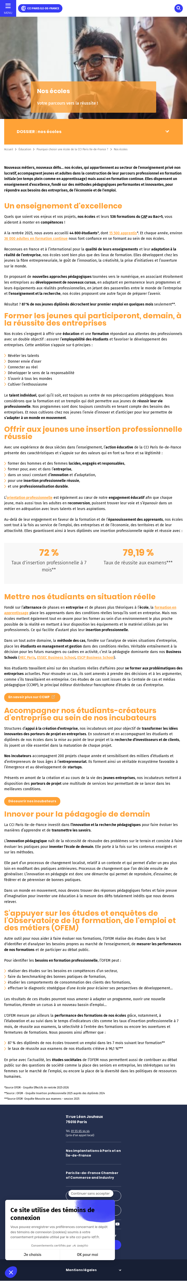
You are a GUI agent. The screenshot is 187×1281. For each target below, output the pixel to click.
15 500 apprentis (123, 233)
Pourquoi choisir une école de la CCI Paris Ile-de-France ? (72, 149)
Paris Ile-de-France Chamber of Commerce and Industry (92, 1175)
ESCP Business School (95, 657)
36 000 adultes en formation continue (36, 238)
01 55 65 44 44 (80, 1131)
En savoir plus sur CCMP (32, 696)
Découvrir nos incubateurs (32, 801)
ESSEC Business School (56, 657)
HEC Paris (27, 657)
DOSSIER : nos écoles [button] (39, 132)
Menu (8, 13)
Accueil (8, 149)
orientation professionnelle (29, 497)
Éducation (25, 149)
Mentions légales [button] (81, 1270)
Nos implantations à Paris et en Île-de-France (93, 1153)
